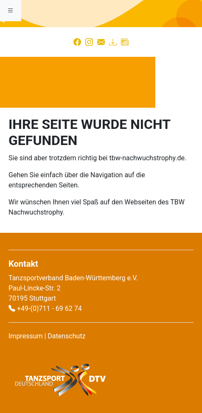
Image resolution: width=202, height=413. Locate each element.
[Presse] (125, 42)
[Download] (113, 42)
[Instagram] (89, 42)
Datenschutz (66, 336)
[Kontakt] (101, 42)
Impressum (25, 336)
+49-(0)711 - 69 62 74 (49, 308)
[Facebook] (77, 42)
